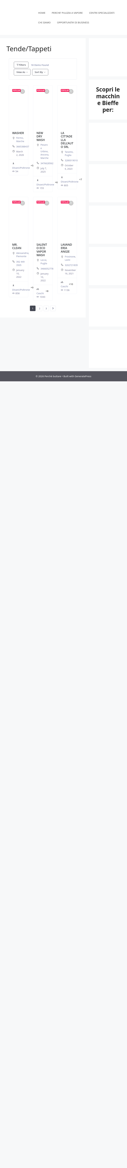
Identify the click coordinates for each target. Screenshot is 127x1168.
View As (20, 72)
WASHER (18, 133)
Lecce (43, 259)
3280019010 (71, 160)
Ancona (44, 154)
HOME (41, 12)
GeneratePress (83, 376)
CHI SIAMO (44, 22)
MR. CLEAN (16, 246)
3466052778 (47, 268)
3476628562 (47, 163)
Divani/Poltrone (21, 165)
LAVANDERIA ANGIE (66, 248)
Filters (21, 64)
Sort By (39, 72)
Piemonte (21, 256)
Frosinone (70, 256)
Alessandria (22, 253)
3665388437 (22, 146)
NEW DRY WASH (40, 136)
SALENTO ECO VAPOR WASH (41, 250)
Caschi (40, 291)
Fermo (19, 137)
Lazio (67, 259)
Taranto (69, 151)
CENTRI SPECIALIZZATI (101, 12)
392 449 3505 (20, 263)
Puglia (68, 155)
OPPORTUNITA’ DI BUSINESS (73, 22)
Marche (20, 141)
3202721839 (71, 265)
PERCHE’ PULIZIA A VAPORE (67, 12)
